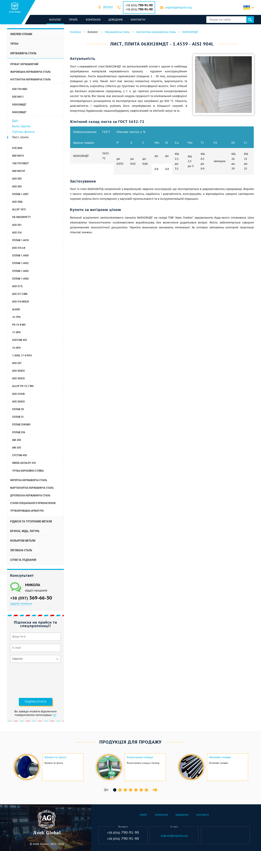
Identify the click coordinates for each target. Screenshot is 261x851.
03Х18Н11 (18, 96)
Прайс (73, 19)
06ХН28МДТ (19, 112)
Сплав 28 (18, 409)
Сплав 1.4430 (20, 255)
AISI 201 (17, 224)
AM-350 (16, 439)
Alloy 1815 (19, 209)
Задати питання (21, 603)
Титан (14, 43)
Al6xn (16, 309)
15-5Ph (16, 347)
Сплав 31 (18, 416)
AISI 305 (17, 178)
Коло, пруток (21, 126)
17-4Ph (16, 332)
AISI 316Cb (18, 393)
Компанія (93, 19)
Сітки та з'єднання (23, 560)
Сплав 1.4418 (20, 240)
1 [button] (114, 790)
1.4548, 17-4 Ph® (22, 355)
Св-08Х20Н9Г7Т (21, 217)
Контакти (138, 19)
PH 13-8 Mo (18, 324)
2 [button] (120, 790)
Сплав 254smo (21, 424)
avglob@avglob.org (178, 7)
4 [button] (130, 790)
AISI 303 (17, 186)
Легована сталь (21, 550)
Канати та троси (55, 757)
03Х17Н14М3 (19, 89)
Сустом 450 (19, 455)
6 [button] (141, 790)
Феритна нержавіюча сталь (28, 480)
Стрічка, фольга (23, 132)
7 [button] (146, 790)
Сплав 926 (18, 432)
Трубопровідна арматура (27, 510)
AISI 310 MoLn (20, 301)
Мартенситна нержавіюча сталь (32, 487)
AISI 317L (17, 286)
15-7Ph (16, 317)
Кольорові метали (22, 540)
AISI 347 (17, 363)
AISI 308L (17, 201)
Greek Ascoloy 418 (24, 462)
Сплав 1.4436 (20, 278)
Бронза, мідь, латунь (24, 531)
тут (54, 715)
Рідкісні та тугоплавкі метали (31, 521)
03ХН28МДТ (19, 104)
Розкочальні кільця (140, 757)
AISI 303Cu (18, 378)
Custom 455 (19, 339)
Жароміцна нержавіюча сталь (30, 71)
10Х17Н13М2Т (20, 163)
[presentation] (26, 680)
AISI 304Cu (18, 370)
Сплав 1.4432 (20, 263)
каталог (55, 19)
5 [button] (136, 790)
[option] (48, 767)
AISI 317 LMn (19, 293)
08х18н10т (18, 171)
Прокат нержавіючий (24, 64)
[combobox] (108, 7)
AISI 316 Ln (18, 247)
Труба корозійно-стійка (28, 470)
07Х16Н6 (17, 148)
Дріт (15, 121)
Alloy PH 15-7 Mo (23, 386)
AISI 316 (17, 232)
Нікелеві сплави (21, 34)
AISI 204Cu (18, 401)
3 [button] (125, 790)
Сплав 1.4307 (20, 194)
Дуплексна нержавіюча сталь (30, 495)
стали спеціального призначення (32, 503)
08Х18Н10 (18, 155)
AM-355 (16, 447)
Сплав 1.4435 (20, 270)
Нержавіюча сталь (23, 53)
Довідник (115, 19)
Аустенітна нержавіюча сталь (30, 79)
